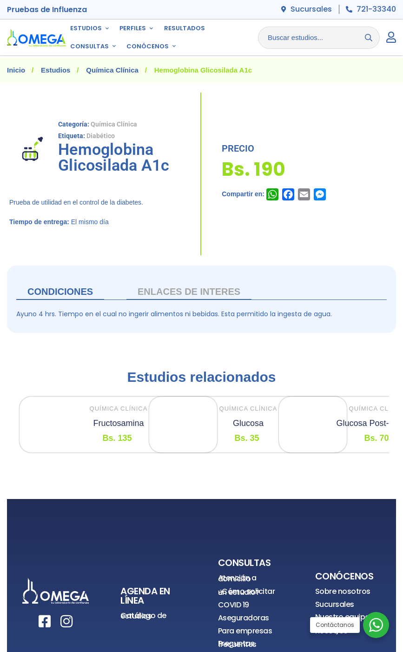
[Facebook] (44, 621)
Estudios (55, 70)
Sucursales (334, 604)
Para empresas (245, 630)
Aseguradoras (243, 617)
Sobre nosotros (342, 591)
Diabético (100, 136)
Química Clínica (112, 70)
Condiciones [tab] (60, 291)
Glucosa (248, 423)
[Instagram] (66, 621)
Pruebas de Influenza (47, 9)
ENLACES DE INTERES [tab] (189, 291)
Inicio (16, 70)
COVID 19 (233, 604)
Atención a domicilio (237, 578)
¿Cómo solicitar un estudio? (246, 592)
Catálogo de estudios (143, 616)
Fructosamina (118, 423)
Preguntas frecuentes (237, 644)
